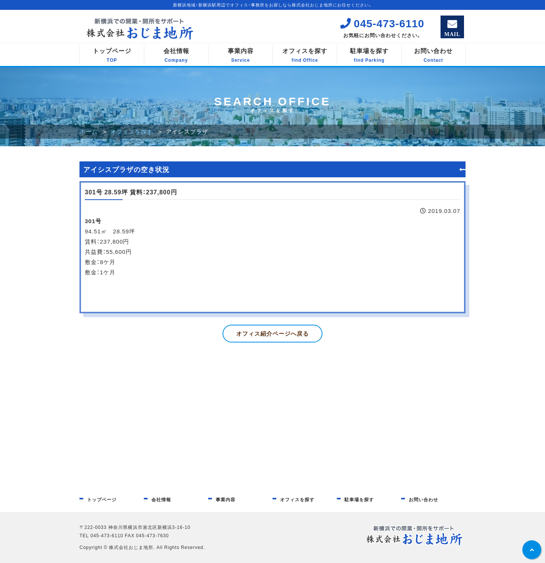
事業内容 (240, 55)
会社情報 (176, 55)
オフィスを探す (305, 55)
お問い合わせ (433, 55)
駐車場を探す (369, 55)
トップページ (112, 55)
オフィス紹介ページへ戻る (272, 333)
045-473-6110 (382, 23)
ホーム (88, 131)
